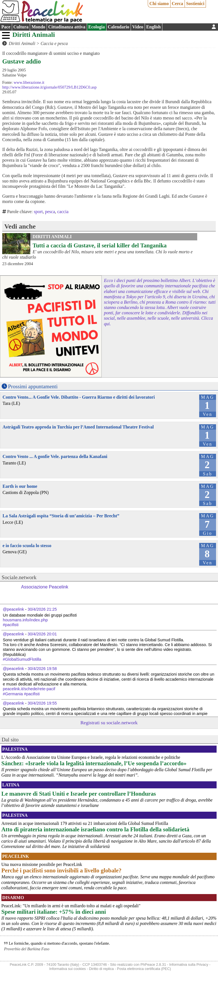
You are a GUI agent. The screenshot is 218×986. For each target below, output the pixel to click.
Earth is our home (20, 486)
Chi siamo (159, 3)
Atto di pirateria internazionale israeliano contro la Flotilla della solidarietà (95, 829)
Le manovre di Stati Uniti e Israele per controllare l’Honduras (78, 793)
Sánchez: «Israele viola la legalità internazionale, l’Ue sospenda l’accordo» (94, 763)
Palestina (15, 749)
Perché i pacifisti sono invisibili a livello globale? (61, 870)
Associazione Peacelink (44, 587)
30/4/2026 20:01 (42, 634)
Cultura (20, 26)
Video (137, 26)
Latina (10, 784)
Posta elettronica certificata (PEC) (144, 969)
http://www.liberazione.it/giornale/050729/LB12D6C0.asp (49, 87)
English (153, 26)
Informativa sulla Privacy (188, 964)
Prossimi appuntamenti (33, 386)
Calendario (118, 26)
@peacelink (13, 609)
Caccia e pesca (54, 43)
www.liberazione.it (28, 82)
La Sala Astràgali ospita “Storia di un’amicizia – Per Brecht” (61, 515)
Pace (5, 26)
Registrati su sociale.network (109, 722)
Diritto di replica (101, 969)
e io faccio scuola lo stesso (27, 545)
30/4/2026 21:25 (42, 609)
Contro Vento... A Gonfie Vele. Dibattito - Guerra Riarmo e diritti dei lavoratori (79, 397)
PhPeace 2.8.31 (153, 964)
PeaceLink (15, 856)
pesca (50, 211)
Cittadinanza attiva (66, 26)
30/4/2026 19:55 (42, 703)
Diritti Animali (33, 34)
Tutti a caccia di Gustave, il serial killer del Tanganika (100, 245)
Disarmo (13, 897)
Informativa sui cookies (67, 969)
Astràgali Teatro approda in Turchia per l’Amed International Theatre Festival (78, 427)
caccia (63, 211)
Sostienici (195, 3)
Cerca (177, 3)
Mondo (38, 26)
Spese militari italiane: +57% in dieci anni (53, 911)
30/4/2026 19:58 (42, 668)
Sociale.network (19, 577)
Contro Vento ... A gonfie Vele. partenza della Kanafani (55, 456)
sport (38, 211)
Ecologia (96, 26)
